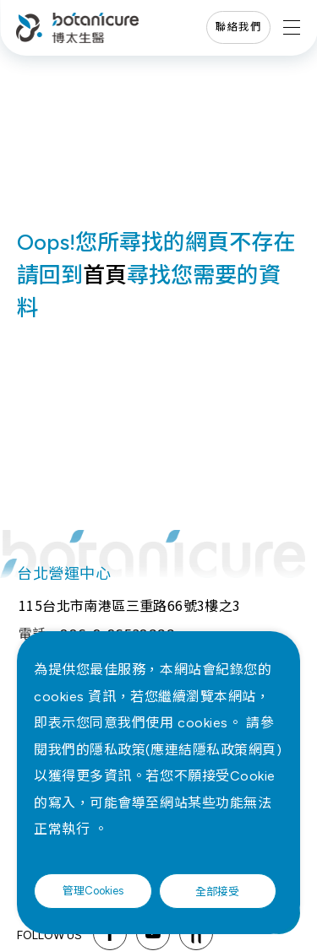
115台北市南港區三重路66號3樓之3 (130, 605)
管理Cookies (93, 890)
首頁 (105, 275)
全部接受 (217, 891)
